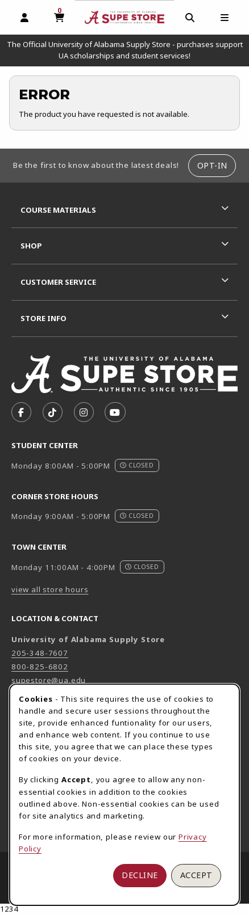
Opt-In (212, 165)
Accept (196, 875)
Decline (140, 875)
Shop (31, 246)
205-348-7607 (39, 653)
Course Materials (58, 210)
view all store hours (50, 589)
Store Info (43, 318)
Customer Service (58, 282)
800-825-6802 (39, 666)
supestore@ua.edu (48, 680)
